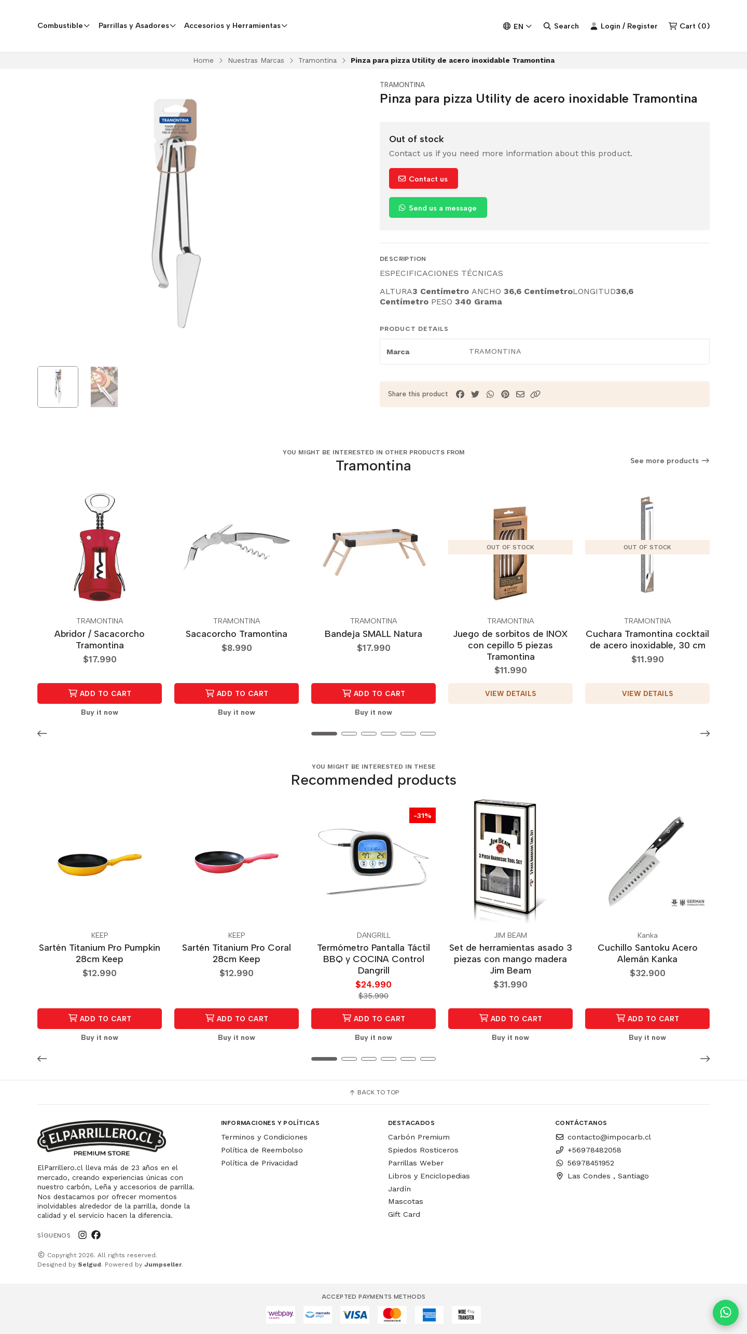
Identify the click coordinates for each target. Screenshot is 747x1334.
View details (510, 693)
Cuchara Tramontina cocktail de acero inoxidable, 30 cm (647, 639)
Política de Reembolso (262, 1150)
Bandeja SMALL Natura (373, 633)
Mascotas (405, 1201)
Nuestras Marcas (256, 60)
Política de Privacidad (259, 1163)
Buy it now (99, 712)
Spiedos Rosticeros (423, 1150)
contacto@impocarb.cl (603, 1137)
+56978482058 (588, 1150)
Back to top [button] (374, 1092)
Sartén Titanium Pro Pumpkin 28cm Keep (99, 953)
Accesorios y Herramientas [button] (236, 25)
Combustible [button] (63, 25)
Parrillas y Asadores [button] (137, 25)
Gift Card (404, 1214)
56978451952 (584, 1163)
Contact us (422, 179)
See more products (670, 461)
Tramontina (317, 60)
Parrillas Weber (416, 1163)
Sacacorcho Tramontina (236, 633)
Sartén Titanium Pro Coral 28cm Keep (236, 953)
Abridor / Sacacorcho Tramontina (99, 639)
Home (203, 60)
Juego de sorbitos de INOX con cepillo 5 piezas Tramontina (510, 645)
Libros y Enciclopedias (429, 1176)
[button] (535, 394)
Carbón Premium (419, 1137)
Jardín (399, 1189)
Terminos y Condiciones (264, 1137)
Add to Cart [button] (100, 693)
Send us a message (437, 208)
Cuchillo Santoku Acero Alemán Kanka (648, 953)
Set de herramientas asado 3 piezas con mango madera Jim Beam (510, 959)
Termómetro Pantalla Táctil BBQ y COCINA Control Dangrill (373, 959)
